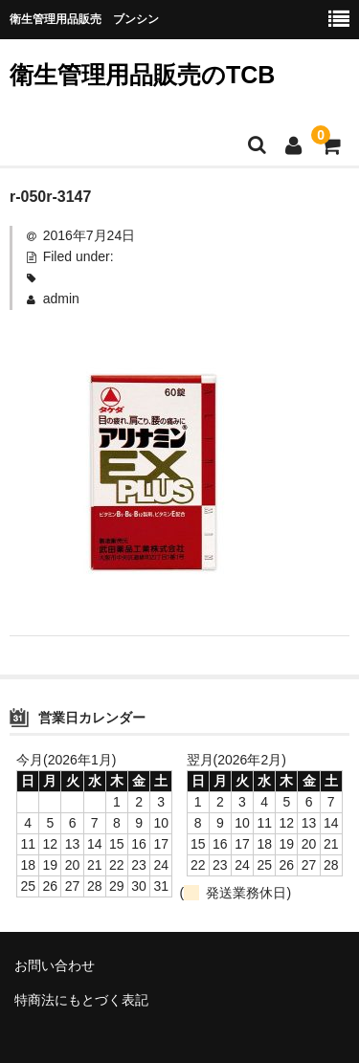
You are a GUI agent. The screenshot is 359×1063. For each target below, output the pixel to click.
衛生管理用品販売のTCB (142, 74)
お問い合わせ (54, 965)
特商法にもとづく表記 (81, 1000)
